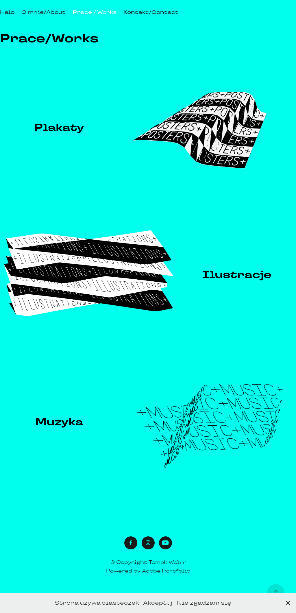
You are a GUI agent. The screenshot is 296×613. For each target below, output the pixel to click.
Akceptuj (157, 602)
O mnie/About (43, 12)
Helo (7, 12)
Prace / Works (94, 12)
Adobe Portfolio (166, 571)
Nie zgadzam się (204, 602)
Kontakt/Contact (151, 12)
